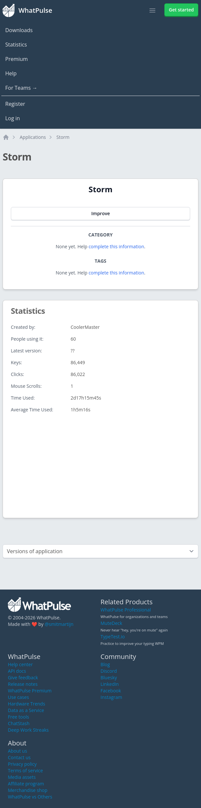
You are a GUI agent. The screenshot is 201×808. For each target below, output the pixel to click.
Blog (105, 664)
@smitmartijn (59, 624)
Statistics (16, 44)
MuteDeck (111, 623)
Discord (108, 671)
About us (17, 751)
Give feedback (23, 677)
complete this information (116, 246)
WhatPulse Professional (125, 610)
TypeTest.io (112, 636)
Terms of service (25, 770)
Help (11, 73)
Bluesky (108, 677)
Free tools (18, 717)
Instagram (111, 697)
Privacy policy (22, 764)
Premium (16, 59)
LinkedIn (109, 684)
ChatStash (19, 723)
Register (15, 103)
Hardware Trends (26, 704)
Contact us (19, 757)
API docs (17, 671)
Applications (33, 137)
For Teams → (21, 87)
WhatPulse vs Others (30, 797)
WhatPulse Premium (30, 690)
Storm (63, 137)
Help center (20, 664)
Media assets (22, 777)
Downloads (19, 30)
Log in (12, 118)
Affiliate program (26, 783)
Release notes (22, 684)
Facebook (110, 690)
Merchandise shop (27, 790)
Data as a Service (26, 710)
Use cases (18, 697)
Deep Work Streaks (28, 730)
